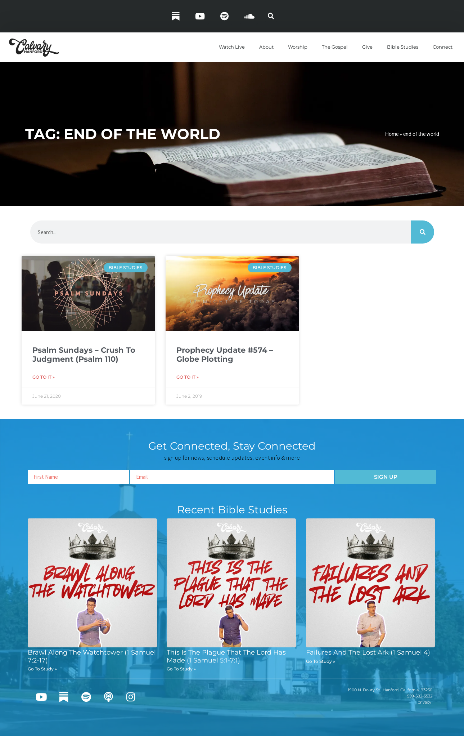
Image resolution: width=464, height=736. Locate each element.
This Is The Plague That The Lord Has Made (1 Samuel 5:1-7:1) (226, 656)
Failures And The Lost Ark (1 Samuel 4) (368, 652)
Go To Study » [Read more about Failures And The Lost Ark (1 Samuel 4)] (320, 661)
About (266, 47)
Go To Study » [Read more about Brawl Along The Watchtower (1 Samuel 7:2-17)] (42, 669)
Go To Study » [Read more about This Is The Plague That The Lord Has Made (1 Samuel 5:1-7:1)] (181, 669)
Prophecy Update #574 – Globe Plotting (224, 354)
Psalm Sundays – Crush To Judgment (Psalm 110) (83, 354)
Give (367, 47)
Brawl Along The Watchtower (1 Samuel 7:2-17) (92, 656)
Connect (442, 47)
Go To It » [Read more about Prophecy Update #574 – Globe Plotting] (187, 377)
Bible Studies (402, 47)
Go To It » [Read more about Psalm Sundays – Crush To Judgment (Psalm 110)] (43, 377)
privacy (424, 702)
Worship (297, 47)
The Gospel (335, 47)
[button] (271, 16)
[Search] (422, 232)
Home (391, 134)
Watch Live (232, 47)
